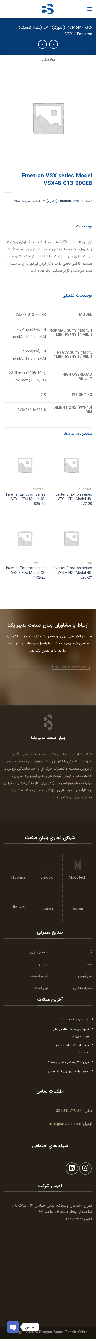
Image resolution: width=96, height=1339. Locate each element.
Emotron (84, 34)
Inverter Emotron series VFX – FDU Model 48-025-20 (26, 499)
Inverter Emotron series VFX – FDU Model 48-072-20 (72, 499)
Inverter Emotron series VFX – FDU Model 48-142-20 (26, 573)
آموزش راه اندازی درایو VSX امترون (68, 1071)
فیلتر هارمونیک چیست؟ (75, 1019)
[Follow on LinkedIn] (72, 1168)
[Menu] (89, 9)
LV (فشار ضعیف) (33, 27)
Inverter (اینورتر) (66, 27)
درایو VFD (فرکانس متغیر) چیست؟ (68, 1062)
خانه (88, 27)
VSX (69, 34)
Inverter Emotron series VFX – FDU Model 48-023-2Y (72, 573)
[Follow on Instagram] (85, 1168)
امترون (18, 776)
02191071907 (68, 1110)
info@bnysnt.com (65, 1124)
